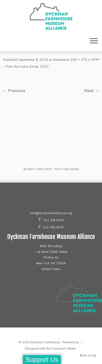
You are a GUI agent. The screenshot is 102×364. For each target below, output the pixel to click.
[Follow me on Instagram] (4, 43)
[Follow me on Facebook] (6, 43)
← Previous (14, 90)
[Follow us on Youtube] (11, 43)
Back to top (88, 355)
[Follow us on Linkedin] (9, 43)
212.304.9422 (53, 220)
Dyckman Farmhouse (45, 342)
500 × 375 (78, 59)
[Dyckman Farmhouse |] (51, 16)
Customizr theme (64, 348)
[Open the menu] (94, 41)
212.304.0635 (53, 227)
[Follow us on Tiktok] (7, 43)
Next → (91, 90)
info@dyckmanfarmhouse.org (51, 213)
